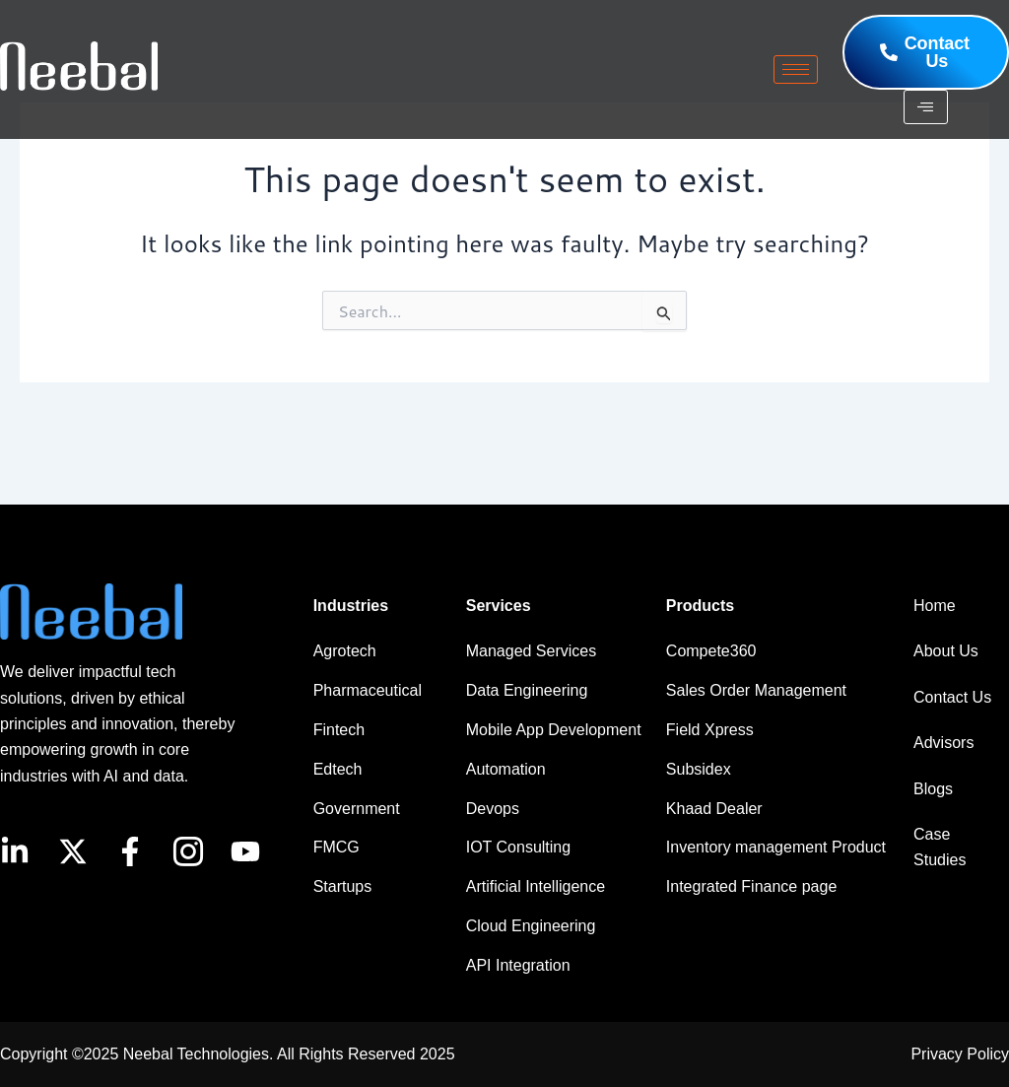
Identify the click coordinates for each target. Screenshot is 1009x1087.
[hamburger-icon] (796, 69)
